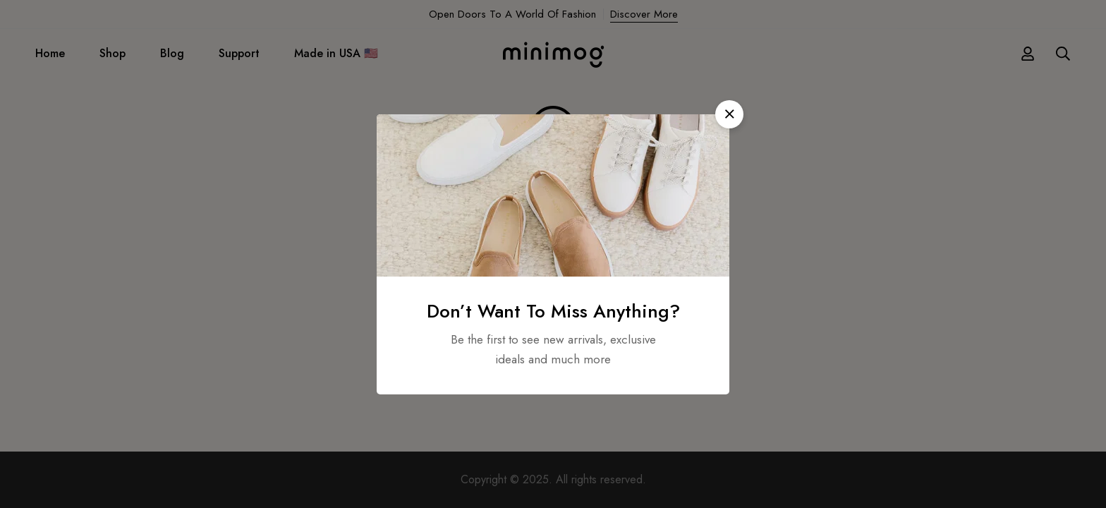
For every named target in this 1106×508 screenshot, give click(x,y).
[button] (729, 114)
